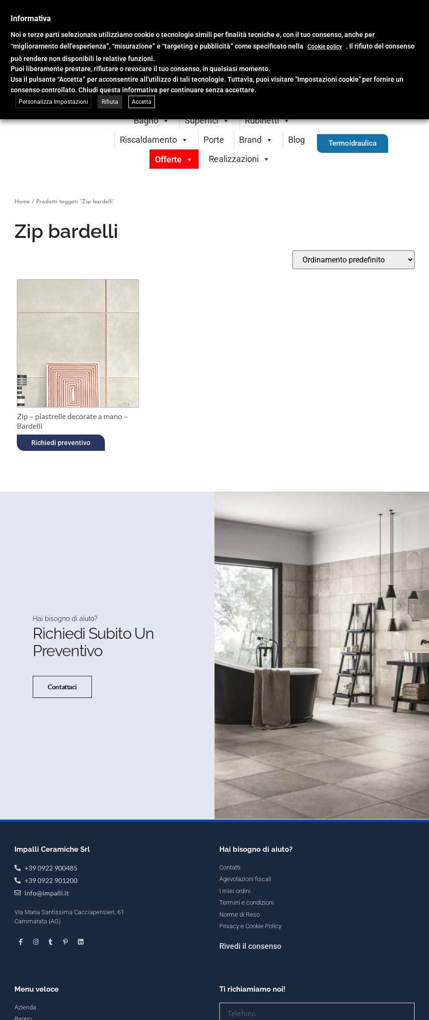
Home (22, 202)
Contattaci (59, 701)
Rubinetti (267, 120)
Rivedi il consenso (250, 975)
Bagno (152, 120)
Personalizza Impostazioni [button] (53, 102)
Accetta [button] (141, 102)
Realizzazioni (239, 159)
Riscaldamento (154, 140)
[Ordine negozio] (353, 259)
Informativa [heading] (31, 18)
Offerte (174, 159)
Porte (213, 140)
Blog (296, 140)
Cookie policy (324, 46)
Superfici (207, 120)
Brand (256, 140)
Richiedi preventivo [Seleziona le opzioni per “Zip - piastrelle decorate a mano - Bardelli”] (60, 443)
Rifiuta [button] (109, 102)
